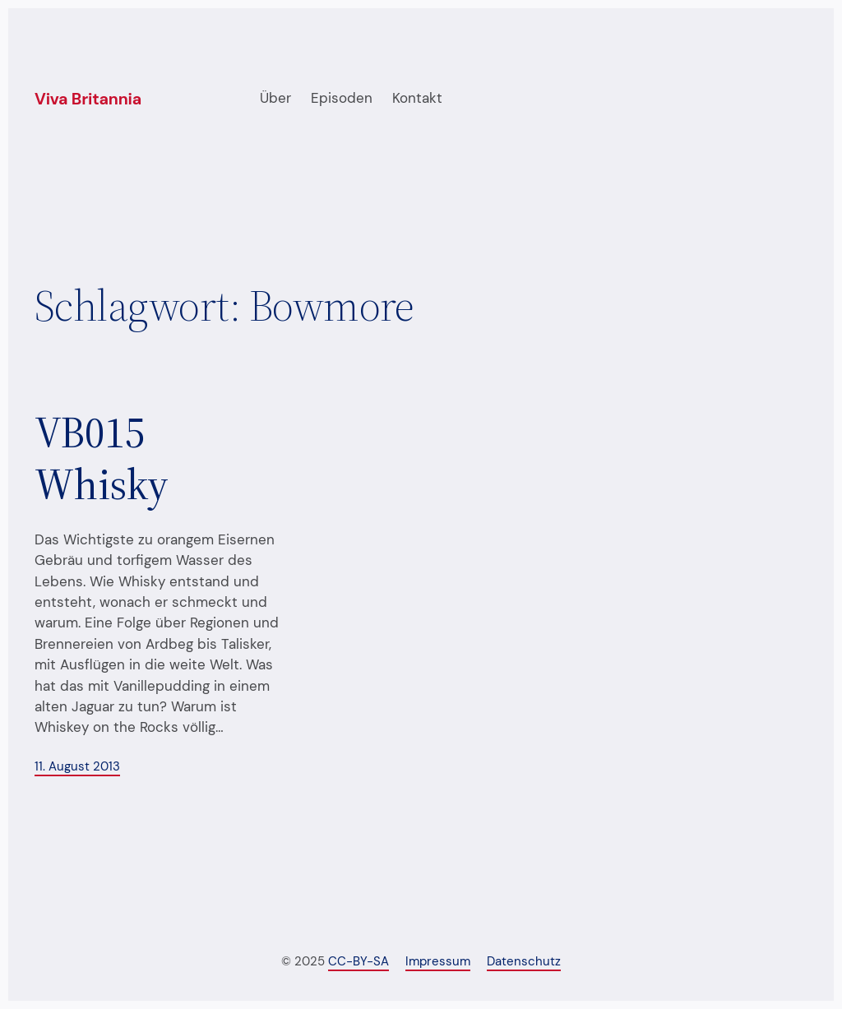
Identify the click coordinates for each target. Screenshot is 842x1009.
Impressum (437, 962)
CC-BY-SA (358, 962)
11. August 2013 (77, 767)
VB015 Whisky (102, 458)
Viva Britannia (88, 99)
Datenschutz (524, 962)
